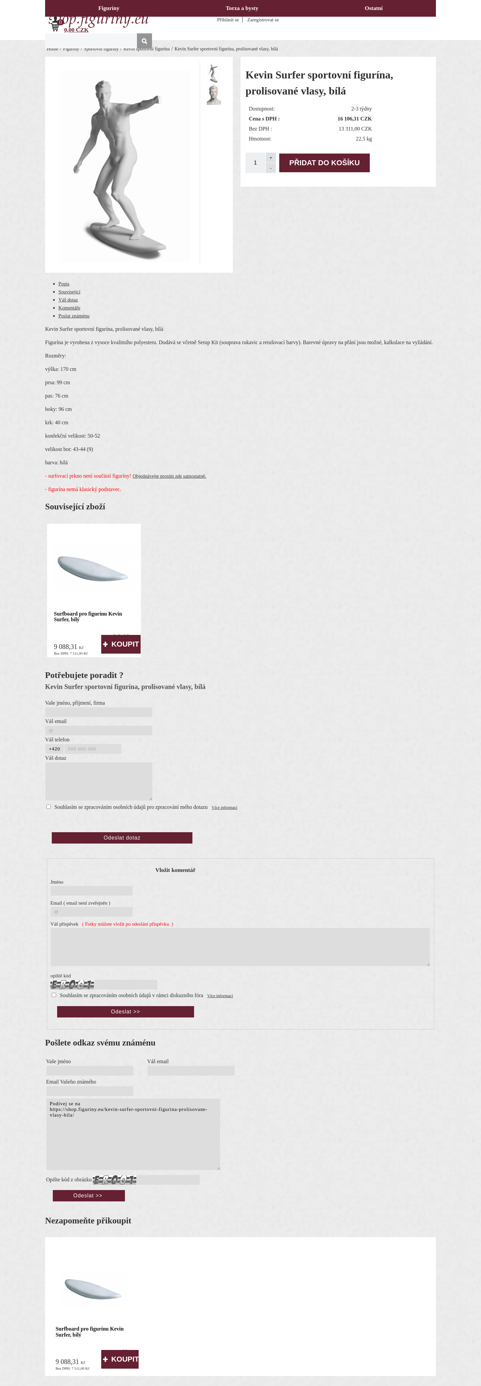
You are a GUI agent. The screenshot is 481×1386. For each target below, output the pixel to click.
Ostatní (374, 8)
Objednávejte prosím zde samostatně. (169, 476)
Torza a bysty (242, 8)
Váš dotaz (68, 299)
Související (69, 291)
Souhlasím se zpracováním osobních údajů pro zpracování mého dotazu (131, 807)
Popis (63, 283)
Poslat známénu (74, 315)
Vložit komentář (175, 870)
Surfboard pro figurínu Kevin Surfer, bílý (88, 617)
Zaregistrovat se (263, 19)
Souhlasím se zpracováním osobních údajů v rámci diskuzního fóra (131, 995)
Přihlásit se (228, 19)
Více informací (224, 807)
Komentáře (69, 307)
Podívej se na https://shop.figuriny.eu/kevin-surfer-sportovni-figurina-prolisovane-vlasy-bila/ (133, 1134)
